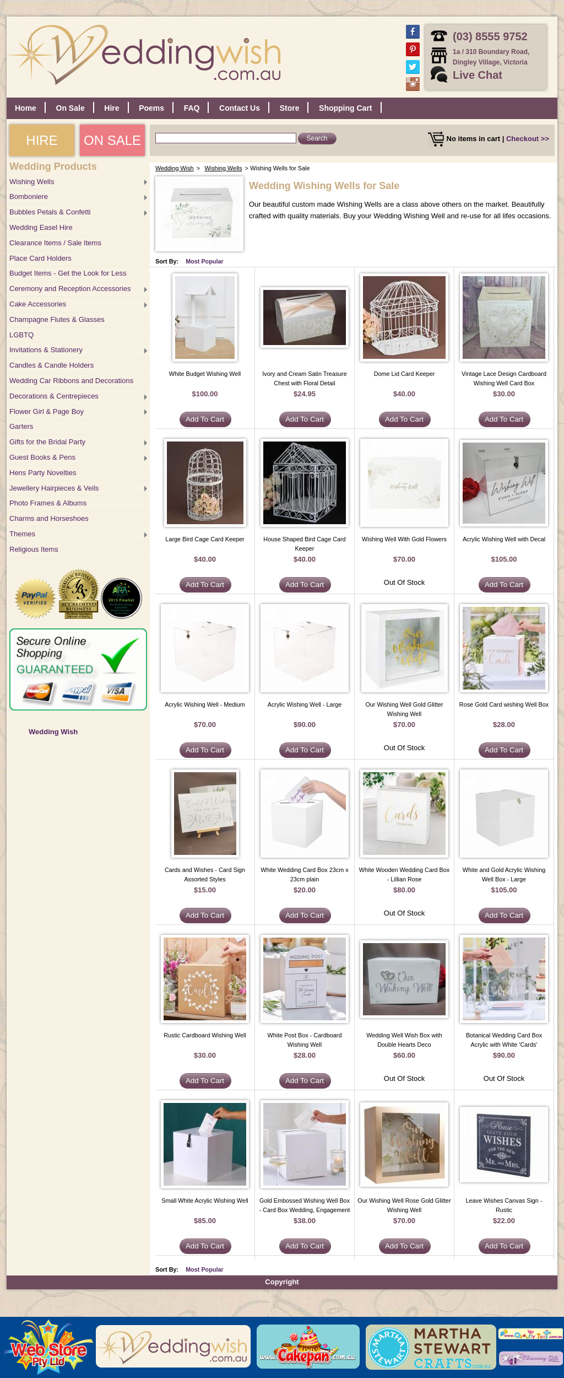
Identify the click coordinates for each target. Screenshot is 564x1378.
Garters (21, 426)
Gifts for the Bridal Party (47, 442)
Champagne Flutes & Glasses (57, 319)
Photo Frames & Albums (47, 503)
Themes (22, 534)
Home (25, 108)
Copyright (282, 1282)
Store (290, 108)
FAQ (192, 108)
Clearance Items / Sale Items (55, 243)
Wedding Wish (53, 732)
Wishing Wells (31, 181)
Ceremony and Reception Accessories (70, 288)
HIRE (41, 140)
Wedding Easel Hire (41, 227)
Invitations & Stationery (46, 350)
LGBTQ (21, 335)
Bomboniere (28, 196)
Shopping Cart (345, 108)
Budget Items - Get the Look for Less (67, 273)
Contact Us (239, 108)
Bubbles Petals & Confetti (49, 212)
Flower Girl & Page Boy (46, 411)
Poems (151, 108)
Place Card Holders (40, 258)
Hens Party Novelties (42, 473)
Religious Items (33, 549)
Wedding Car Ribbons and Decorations (71, 380)
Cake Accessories (37, 304)
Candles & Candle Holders (51, 365)
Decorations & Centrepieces (54, 396)
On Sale (70, 108)
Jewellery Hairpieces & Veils (54, 488)
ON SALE (112, 140)
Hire (111, 108)
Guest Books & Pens (42, 457)
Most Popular (205, 261)
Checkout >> (527, 138)
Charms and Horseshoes (49, 518)
